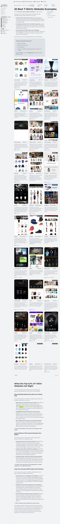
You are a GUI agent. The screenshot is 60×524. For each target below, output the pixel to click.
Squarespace (53, 79)
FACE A (16, 111)
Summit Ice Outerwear (49, 364)
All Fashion (4, 6)
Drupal (55, 300)
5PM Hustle (21, 20)
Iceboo (30, 364)
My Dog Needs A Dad (37, 477)
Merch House (17, 142)
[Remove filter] (6, 15)
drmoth (42, 24)
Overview (49, 13)
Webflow (24, 332)
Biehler (22, 33)
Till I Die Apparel (48, 142)
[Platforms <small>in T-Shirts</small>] (6, 17)
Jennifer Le (47, 236)
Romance (16, 364)
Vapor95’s (18, 405)
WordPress (39, 173)
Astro (40, 79)
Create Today (17, 1)
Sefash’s (29, 496)
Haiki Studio (17, 79)
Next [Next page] (16, 375)
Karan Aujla (47, 332)
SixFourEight (19, 31)
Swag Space (32, 79)
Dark (20, 277)
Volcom (31, 111)
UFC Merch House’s (34, 405)
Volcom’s (24, 444)
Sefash (15, 236)
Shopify (24, 79)
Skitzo (30, 268)
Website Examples (28, 1)
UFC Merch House (18, 268)
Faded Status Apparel (33, 480)
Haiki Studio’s (26, 451)
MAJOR (31, 236)
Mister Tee (46, 300)
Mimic (17, 52)
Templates (37, 1)
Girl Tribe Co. (47, 111)
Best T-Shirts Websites (51, 15)
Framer (25, 268)
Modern (16, 277)
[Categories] (6, 5)
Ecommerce (17, 87)
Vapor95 (16, 173)
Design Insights (50, 17)
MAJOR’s (20, 487)
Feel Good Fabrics (33, 205)
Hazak (30, 332)
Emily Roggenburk (37, 17)
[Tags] (6, 28)
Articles (43, 1)
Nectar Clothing (33, 142)
